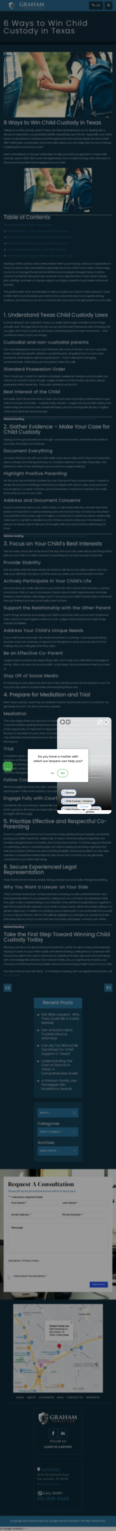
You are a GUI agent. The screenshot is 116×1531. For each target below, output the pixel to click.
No (52, 773)
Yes (63, 773)
